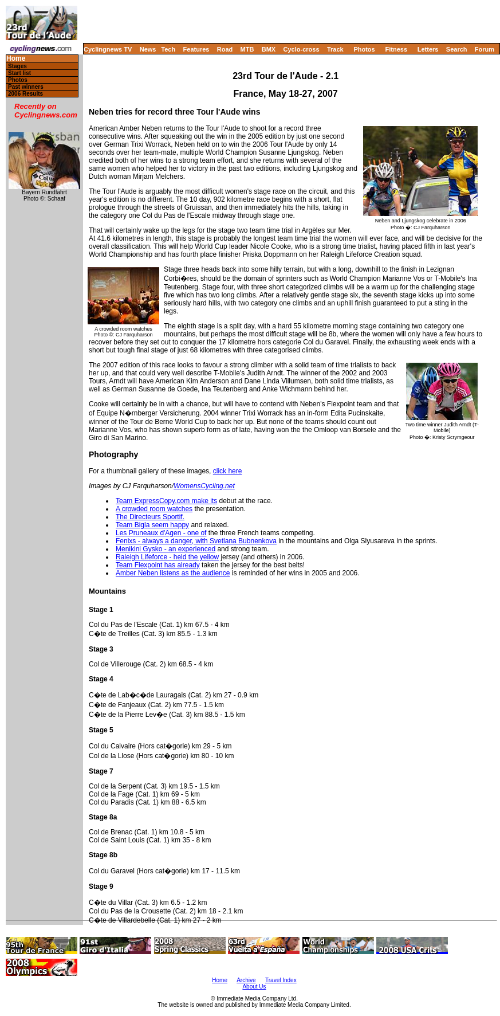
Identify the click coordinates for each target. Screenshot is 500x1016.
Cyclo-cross (302, 49)
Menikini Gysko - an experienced (165, 549)
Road (225, 49)
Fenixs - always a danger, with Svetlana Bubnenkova (196, 541)
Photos (364, 49)
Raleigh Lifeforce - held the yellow (167, 557)
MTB (247, 49)
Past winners (26, 87)
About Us (254, 986)
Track (335, 49)
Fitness (396, 49)
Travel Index (281, 980)
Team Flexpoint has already (158, 565)
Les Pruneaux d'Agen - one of (161, 533)
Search (456, 49)
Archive (246, 980)
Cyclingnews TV (108, 49)
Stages (17, 66)
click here (227, 471)
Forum (484, 49)
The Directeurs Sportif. (150, 517)
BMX (268, 49)
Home (15, 58)
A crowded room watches (154, 509)
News (148, 49)
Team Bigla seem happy (152, 525)
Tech (168, 49)
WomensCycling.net (204, 486)
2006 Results (25, 94)
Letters (428, 49)
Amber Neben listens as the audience (173, 573)
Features (196, 49)
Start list (19, 73)
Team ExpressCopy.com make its (166, 501)
